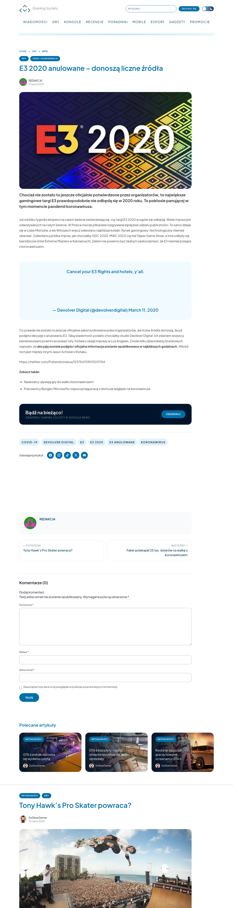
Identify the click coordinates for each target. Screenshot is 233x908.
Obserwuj (173, 414)
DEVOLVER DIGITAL (59, 442)
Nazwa (24, 652)
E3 (82, 442)
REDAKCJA (35, 80)
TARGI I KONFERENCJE (45, 58)
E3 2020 (96, 442)
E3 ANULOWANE (122, 442)
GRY (56, 22)
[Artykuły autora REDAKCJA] (30, 523)
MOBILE (139, 22)
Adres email (27, 669)
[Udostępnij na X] (75, 455)
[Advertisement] (105, 290)
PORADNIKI (118, 22)
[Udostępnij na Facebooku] (50, 455)
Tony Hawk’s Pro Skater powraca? (75, 805)
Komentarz (26, 604)
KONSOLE (72, 22)
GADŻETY (177, 22)
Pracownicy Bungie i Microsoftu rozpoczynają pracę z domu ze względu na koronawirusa (87, 389)
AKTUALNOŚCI (30, 795)
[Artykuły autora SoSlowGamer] (23, 819)
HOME (22, 51)
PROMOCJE (200, 22)
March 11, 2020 (143, 310)
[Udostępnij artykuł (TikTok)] (67, 455)
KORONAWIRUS (153, 442)
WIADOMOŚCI (35, 22)
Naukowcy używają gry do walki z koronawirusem (59, 382)
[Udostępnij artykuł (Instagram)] (58, 455)
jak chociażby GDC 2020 (90, 236)
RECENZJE (95, 22)
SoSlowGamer (37, 817)
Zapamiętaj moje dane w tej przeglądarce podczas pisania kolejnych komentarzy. (70, 686)
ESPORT (158, 22)
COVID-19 (30, 442)
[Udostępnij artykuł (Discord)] (84, 455)
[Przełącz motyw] (208, 8)
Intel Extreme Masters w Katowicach (64, 241)
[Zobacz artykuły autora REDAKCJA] (23, 82)
